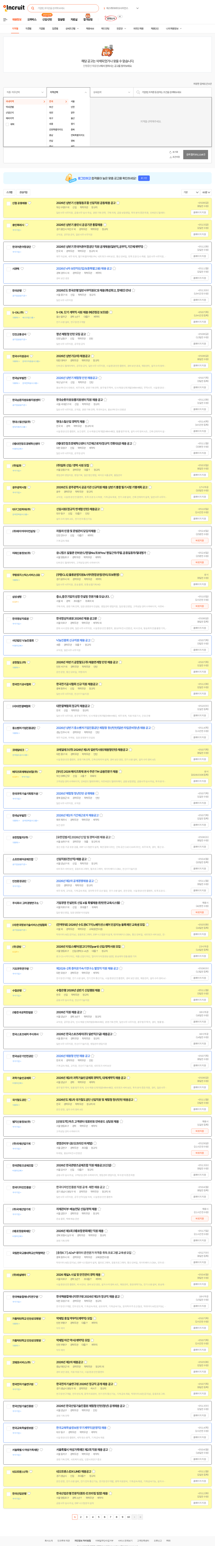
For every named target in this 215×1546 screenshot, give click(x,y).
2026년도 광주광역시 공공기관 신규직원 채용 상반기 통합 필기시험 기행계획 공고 (102, 487)
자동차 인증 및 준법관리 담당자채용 (76, 531)
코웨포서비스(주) (21, 1362)
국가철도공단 (19, 1100)
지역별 (15, 28)
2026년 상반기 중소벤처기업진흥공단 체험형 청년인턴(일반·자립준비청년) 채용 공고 (103, 728)
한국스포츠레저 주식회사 (25, 1034)
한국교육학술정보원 (22, 1428)
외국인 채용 (138, 28)
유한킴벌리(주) (20, 837)
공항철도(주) (19, 662)
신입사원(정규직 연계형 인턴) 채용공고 (78, 509)
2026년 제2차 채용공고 (69, 1362)
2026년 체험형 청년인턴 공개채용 (75, 794)
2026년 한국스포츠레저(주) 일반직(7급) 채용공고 (84, 1034)
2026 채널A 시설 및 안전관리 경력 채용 (78, 1275)
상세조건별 (70, 28)
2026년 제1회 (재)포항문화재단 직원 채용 (80, 1231)
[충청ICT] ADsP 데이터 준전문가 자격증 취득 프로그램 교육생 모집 (93, 1253)
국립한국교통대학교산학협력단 (28, 1253)
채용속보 (90, 28)
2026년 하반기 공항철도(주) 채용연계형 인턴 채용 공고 (87, 662)
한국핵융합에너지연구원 (25, 1297)
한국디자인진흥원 (21, 1187)
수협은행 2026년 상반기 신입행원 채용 (78, 990)
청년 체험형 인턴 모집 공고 (71, 334)
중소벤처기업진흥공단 (24, 728)
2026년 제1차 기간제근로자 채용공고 (77, 815)
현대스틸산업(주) (21, 422)
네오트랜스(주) (20, 1472)
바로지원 (200, 540)
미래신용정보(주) (21, 553)
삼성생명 (17, 597)
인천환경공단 (19, 881)
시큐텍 (15, 269)
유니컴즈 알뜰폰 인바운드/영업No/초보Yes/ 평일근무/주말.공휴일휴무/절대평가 (101, 553)
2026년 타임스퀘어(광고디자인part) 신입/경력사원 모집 (88, 947)
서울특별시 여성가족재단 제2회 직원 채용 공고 (82, 1450)
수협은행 (17, 990)
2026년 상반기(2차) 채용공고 (73, 356)
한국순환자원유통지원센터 (26, 400)
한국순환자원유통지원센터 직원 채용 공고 (79, 400)
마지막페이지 (140, 1517)
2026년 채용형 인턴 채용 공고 (73, 1056)
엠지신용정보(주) (21, 1122)
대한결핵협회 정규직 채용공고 (73, 706)
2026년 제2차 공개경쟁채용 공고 (75, 881)
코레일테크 (18, 750)
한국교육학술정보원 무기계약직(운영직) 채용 (81, 1428)
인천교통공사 (19, 334)
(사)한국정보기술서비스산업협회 (29, 925)
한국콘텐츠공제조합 (22, 1165)
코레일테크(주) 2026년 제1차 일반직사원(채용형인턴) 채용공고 (92, 750)
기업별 (42, 28)
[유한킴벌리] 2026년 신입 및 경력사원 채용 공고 (83, 837)
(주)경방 (16, 947)
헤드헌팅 (105, 28)
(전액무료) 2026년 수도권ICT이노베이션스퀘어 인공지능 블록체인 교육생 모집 (100, 925)
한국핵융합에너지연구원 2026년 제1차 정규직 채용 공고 (88, 1297)
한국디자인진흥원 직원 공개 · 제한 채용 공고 (80, 1187)
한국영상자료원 (20, 619)
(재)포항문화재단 (21, 1231)
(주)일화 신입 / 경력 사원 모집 (72, 465)
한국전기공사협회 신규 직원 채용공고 (77, 684)
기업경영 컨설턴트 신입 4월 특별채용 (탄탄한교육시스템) (88, 903)
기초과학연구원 (20, 969)
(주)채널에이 (19, 1275)
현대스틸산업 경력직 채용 (70, 422)
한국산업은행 (19, 1493)
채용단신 (155, 28)
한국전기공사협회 (21, 684)
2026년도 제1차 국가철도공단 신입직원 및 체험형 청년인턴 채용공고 (94, 1100)
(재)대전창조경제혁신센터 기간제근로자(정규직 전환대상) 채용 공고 (94, 444)
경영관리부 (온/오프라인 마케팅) (74, 1143)
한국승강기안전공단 (22, 1056)
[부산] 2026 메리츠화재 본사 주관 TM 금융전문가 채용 (87, 772)
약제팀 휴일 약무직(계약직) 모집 (74, 1318)
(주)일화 (16, 465)
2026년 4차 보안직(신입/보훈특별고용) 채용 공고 (84, 269)
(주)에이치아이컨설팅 (23, 531)
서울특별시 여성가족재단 (25, 1450)
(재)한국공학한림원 (22, 1012)
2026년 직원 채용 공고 (69, 1012)
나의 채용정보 (172, 28)
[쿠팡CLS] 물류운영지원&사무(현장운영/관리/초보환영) (87, 575)
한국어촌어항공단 (21, 247)
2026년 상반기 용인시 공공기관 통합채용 (79, 225)
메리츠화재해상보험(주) (25, 772)
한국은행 (17, 290)
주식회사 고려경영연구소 (25, 903)
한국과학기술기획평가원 (25, 794)
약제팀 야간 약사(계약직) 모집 (73, 1340)
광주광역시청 (19, 487)
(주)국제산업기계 (21, 1143)
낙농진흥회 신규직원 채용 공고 (73, 640)
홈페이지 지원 (199, 212)
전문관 (120, 28)
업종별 (55, 28)
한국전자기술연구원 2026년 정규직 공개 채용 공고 (84, 1384)
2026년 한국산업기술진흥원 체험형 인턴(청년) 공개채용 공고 (90, 1406)
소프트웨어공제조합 (22, 859)
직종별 (28, 28)
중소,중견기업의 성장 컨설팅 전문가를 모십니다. (83, 597)
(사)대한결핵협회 (21, 706)
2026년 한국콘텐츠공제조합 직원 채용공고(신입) (83, 1165)
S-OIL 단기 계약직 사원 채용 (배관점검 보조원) (82, 312)
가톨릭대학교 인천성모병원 (26, 1318)
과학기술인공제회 (21, 1078)
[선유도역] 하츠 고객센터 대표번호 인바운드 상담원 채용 (87, 1122)
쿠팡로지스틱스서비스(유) (26, 575)
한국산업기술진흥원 (22, 1406)
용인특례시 (18, 225)
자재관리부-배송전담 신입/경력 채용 (76, 1209)
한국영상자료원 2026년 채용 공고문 (76, 619)
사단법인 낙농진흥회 (23, 640)
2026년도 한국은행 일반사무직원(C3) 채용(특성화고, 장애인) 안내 (93, 290)
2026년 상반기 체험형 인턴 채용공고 (76, 378)
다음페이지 (134, 1517)
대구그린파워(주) (21, 509)
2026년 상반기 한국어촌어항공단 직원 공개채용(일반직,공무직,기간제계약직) (99, 247)
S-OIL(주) (17, 312)
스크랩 (9, 192)
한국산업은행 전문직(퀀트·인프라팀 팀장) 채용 (82, 1493)
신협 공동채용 (19, 203)
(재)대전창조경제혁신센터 (26, 444)
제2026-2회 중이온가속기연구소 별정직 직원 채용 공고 (87, 969)
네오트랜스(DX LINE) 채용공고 (73, 1472)
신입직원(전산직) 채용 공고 (71, 859)
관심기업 (23, 192)
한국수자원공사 (20, 356)
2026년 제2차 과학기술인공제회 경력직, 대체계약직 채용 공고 (91, 1078)
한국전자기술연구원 (22, 1384)
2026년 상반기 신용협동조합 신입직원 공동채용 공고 (85, 203)
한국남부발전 (19, 378)
